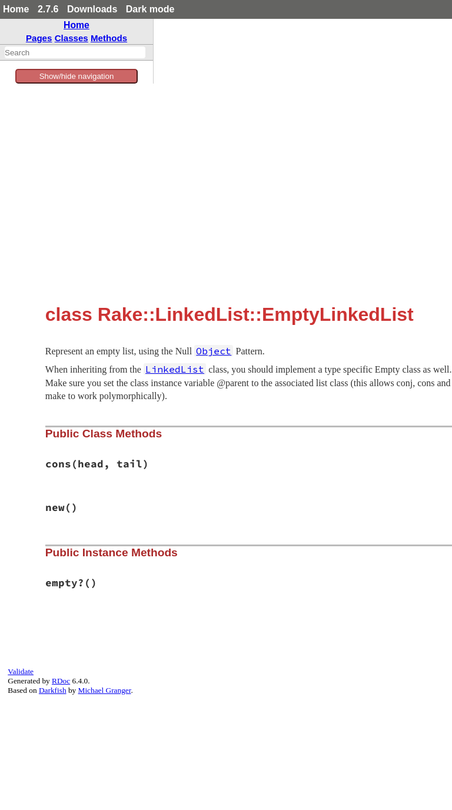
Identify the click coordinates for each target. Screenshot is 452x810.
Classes (71, 38)
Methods (109, 38)
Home (16, 9)
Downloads (92, 9)
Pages (39, 38)
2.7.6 (48, 9)
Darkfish (53, 690)
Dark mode (150, 9)
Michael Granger (104, 690)
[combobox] (75, 52)
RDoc (61, 680)
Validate (21, 671)
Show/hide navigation (76, 76)
